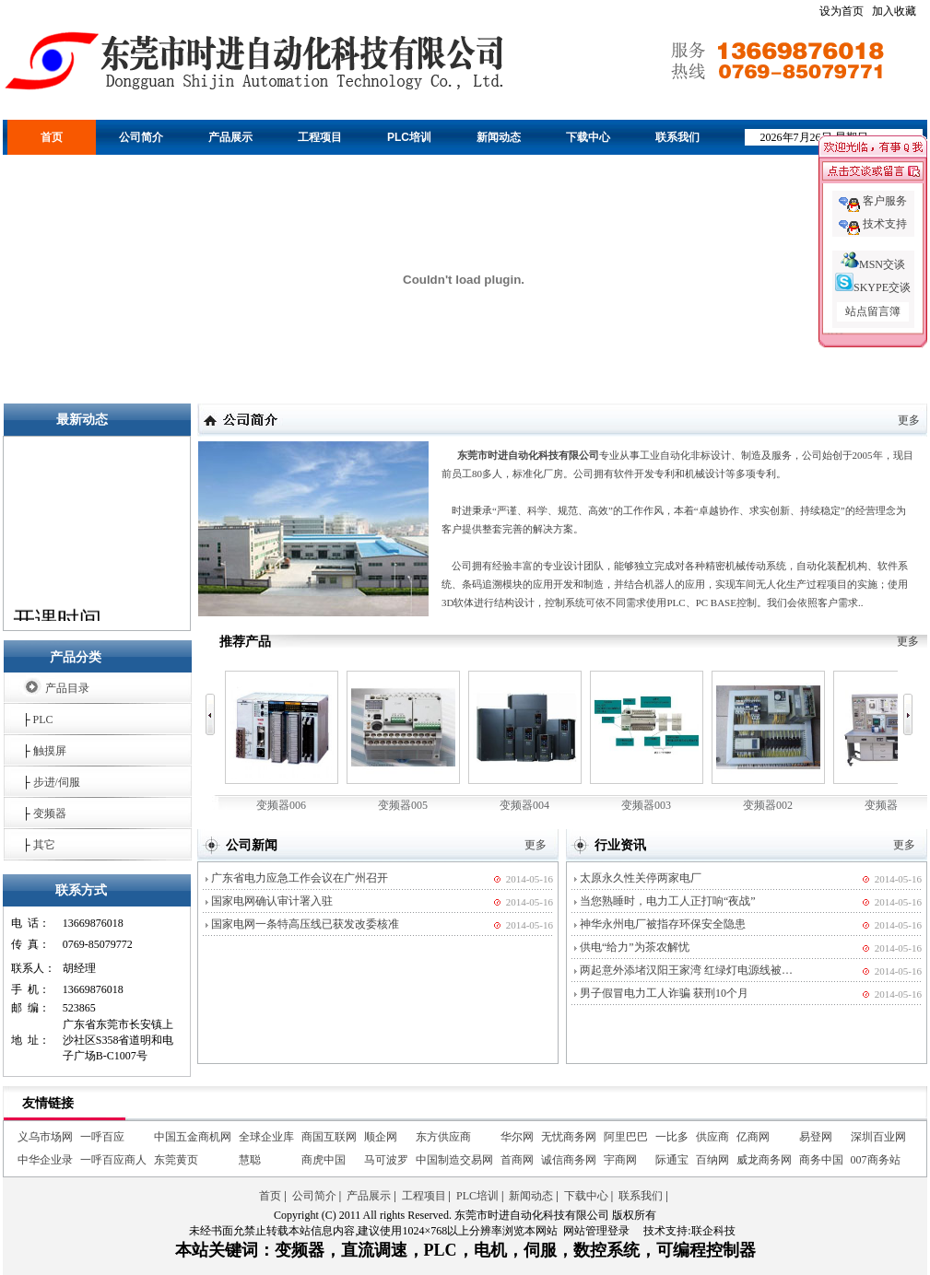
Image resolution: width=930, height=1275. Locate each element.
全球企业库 (266, 1136)
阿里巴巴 (626, 1136)
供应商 (712, 1136)
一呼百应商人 (113, 1159)
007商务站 (876, 1159)
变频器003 (646, 741)
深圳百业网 (878, 1136)
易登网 (815, 1136)
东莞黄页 (176, 1159)
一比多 (672, 1136)
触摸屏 (49, 750)
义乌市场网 (45, 1136)
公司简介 (141, 137)
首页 (52, 137)
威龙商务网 (764, 1159)
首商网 (517, 1159)
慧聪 (250, 1159)
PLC (43, 719)
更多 (909, 420)
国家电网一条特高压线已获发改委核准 (305, 924)
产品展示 (230, 137)
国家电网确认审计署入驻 (272, 901)
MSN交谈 (873, 264)
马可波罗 (386, 1159)
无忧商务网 (568, 1136)
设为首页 (841, 11)
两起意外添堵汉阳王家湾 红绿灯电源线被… (686, 970)
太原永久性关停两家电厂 (640, 877)
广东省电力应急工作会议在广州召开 (299, 877)
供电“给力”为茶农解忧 (634, 947)
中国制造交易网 (454, 1159)
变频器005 (403, 741)
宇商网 (620, 1159)
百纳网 (712, 1159)
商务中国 (821, 1159)
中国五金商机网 (192, 1136)
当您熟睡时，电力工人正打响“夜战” (668, 901)
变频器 (49, 813)
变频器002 (768, 741)
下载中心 (588, 137)
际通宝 (672, 1159)
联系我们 (677, 137)
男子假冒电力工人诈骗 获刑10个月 (664, 993)
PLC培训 (409, 137)
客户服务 (885, 200)
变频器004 (525, 741)
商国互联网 (329, 1136)
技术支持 (885, 223)
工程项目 (320, 137)
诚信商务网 (568, 1159)
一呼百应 (102, 1136)
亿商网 (753, 1136)
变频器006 (281, 741)
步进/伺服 (56, 782)
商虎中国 (323, 1159)
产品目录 (67, 688)
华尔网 (517, 1136)
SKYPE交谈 (873, 287)
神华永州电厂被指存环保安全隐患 (663, 924)
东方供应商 (443, 1136)
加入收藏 (894, 11)
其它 (44, 844)
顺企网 (380, 1136)
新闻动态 (499, 137)
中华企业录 (45, 1159)
